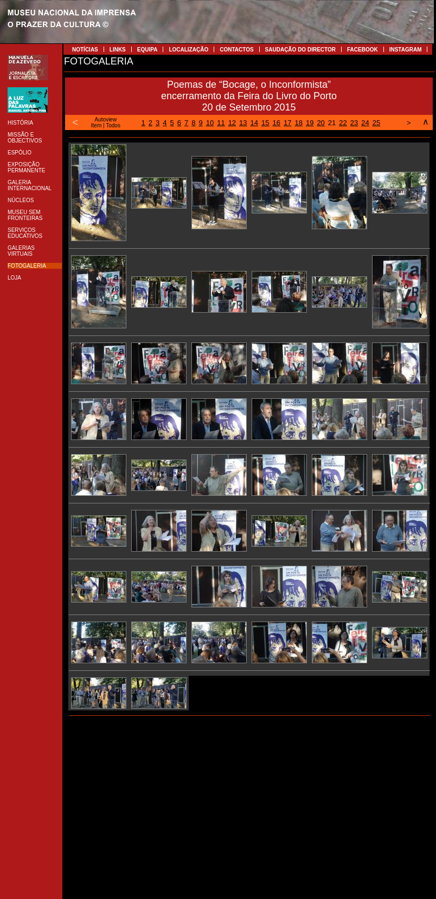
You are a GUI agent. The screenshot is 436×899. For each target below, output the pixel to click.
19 (309, 123)
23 (354, 123)
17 (287, 123)
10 (210, 123)
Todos (113, 125)
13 (243, 123)
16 (276, 123)
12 (232, 123)
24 (365, 123)
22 (343, 123)
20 (320, 123)
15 (265, 123)
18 (298, 123)
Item (96, 125)
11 (221, 123)
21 (332, 123)
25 (376, 123)
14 (254, 123)
